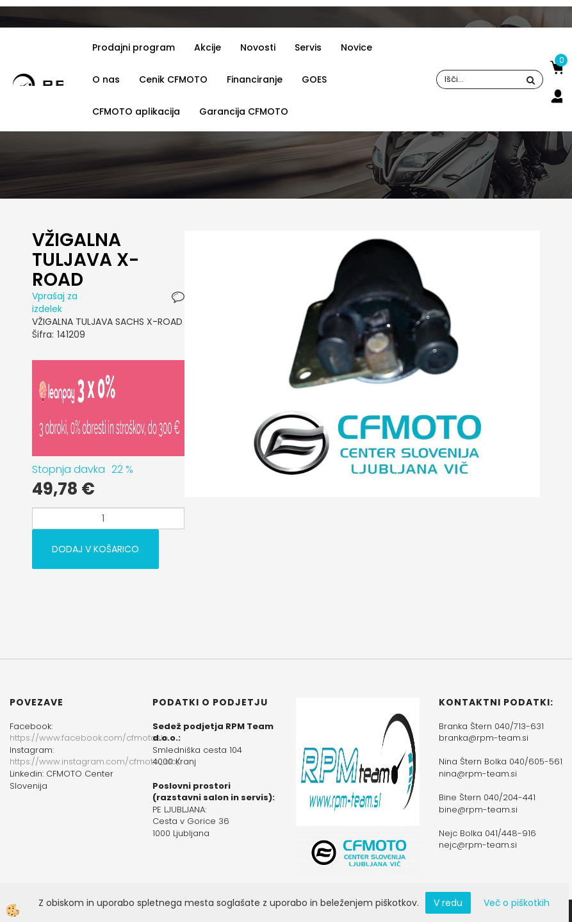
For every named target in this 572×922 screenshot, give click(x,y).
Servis (308, 47)
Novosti (257, 47)
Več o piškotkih (517, 902)
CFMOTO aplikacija (136, 111)
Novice (356, 47)
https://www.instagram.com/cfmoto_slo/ (95, 761)
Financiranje (254, 79)
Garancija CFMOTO (243, 111)
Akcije (207, 47)
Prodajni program (133, 47)
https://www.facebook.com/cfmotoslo (89, 738)
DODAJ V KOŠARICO (95, 549)
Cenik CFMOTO (173, 79)
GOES (314, 79)
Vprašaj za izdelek (55, 302)
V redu (448, 902)
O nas (106, 79)
